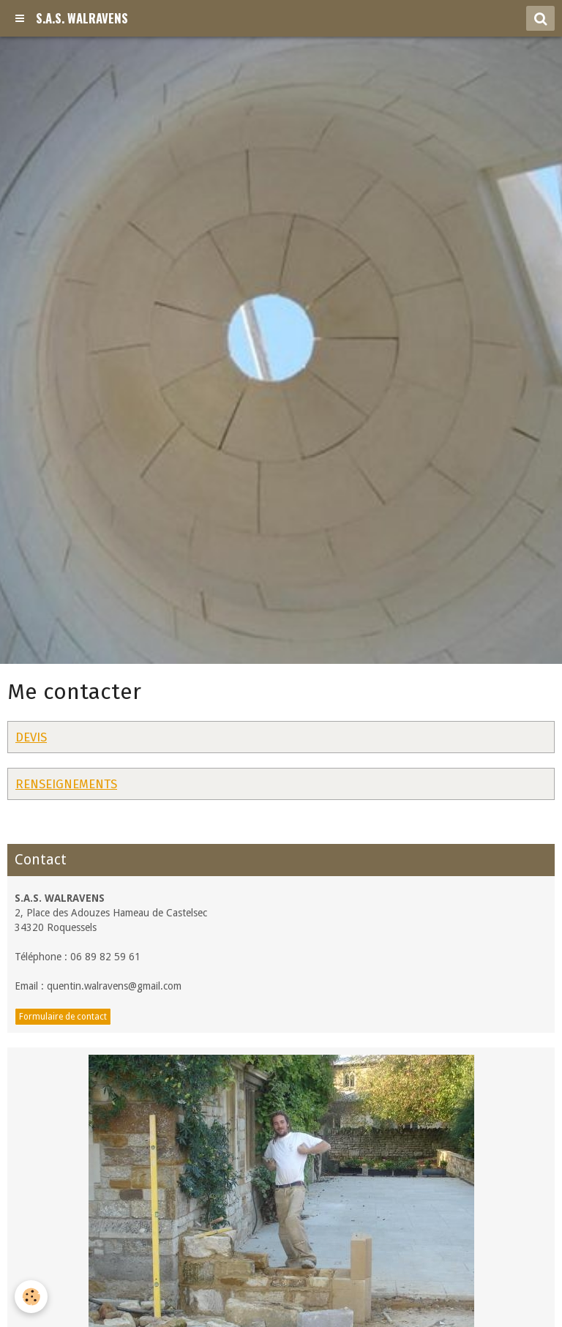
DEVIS (31, 737)
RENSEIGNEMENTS (66, 784)
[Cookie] (31, 1296)
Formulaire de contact (63, 1017)
